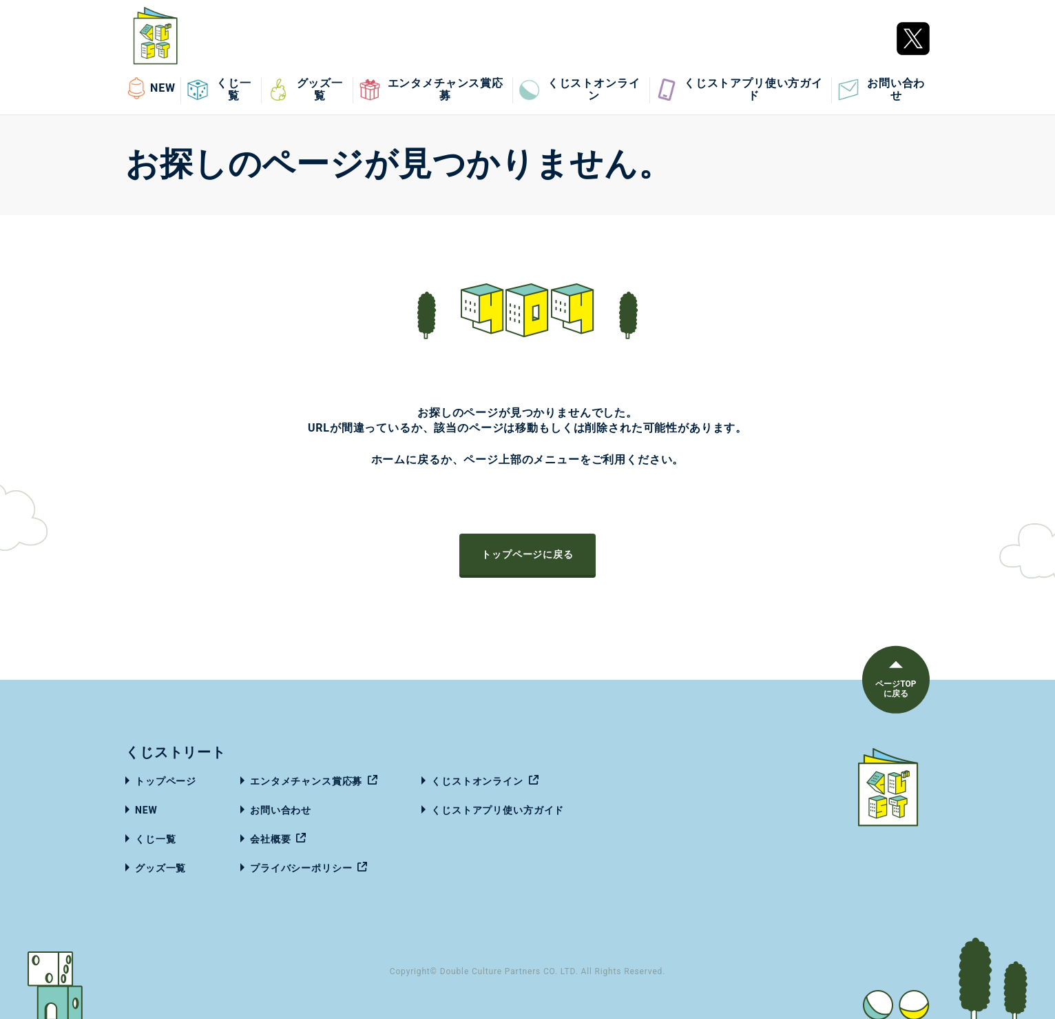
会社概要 (270, 839)
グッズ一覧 (305, 89)
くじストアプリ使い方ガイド (739, 89)
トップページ (165, 781)
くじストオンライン (579, 89)
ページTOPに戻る (895, 688)
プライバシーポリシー (301, 868)
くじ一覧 (219, 89)
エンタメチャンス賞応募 (431, 89)
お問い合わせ (881, 89)
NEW (150, 88)
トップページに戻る (527, 554)
